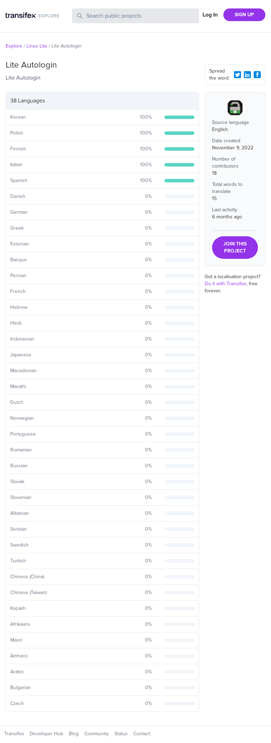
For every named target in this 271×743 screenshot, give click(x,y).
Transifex (14, 734)
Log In (210, 14)
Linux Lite (36, 46)
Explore (14, 46)
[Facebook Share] (257, 75)
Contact (141, 734)
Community (96, 734)
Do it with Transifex (225, 284)
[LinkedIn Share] (247, 75)
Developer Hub (46, 734)
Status (121, 734)
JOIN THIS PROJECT (235, 247)
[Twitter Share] (237, 75)
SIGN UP (244, 15)
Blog (74, 734)
